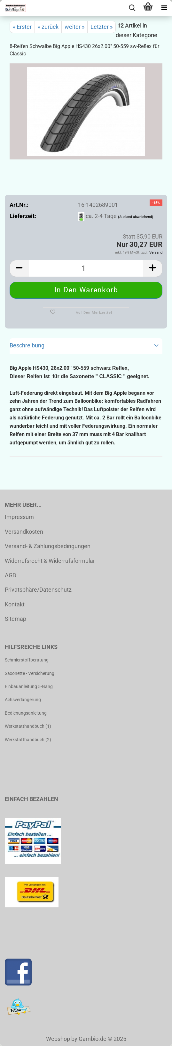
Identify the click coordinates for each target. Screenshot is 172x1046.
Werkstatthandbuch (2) (28, 739)
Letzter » (101, 26)
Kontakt (15, 604)
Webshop (58, 1038)
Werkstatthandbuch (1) (28, 726)
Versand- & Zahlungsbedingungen (47, 546)
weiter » (74, 26)
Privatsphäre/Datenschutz (38, 589)
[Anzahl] (86, 268)
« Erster (22, 26)
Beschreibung (27, 345)
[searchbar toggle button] (132, 8)
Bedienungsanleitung (26, 713)
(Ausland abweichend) (135, 217)
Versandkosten (24, 531)
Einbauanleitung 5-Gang (29, 686)
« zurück (48, 26)
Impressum (19, 517)
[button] (19, 268)
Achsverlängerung (23, 699)
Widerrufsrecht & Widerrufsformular (50, 560)
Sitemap (15, 618)
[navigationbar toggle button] (164, 8)
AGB (10, 575)
